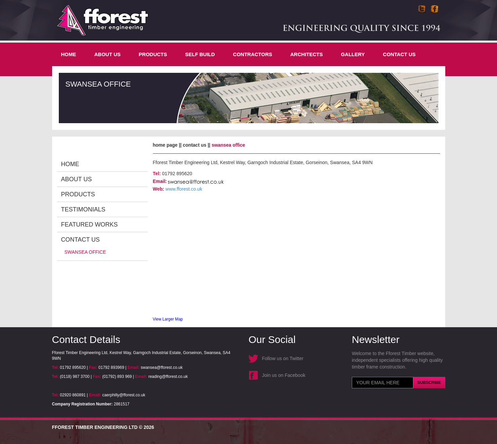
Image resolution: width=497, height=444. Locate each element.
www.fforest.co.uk (183, 189)
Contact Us (399, 54)
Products (153, 54)
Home (68, 54)
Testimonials (83, 209)
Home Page (165, 145)
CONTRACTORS (252, 54)
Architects (306, 54)
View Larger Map (168, 319)
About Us (107, 54)
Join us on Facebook (283, 375)
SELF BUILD (200, 54)
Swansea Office (85, 252)
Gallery (353, 54)
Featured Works (89, 224)
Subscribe (429, 382)
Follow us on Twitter (282, 358)
